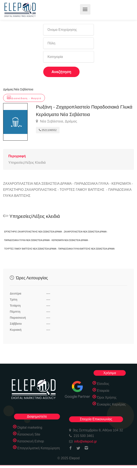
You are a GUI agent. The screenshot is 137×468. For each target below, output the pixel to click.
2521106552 (48, 130)
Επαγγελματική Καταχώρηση (38, 448)
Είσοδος (103, 384)
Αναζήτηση (61, 72)
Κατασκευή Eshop (30, 441)
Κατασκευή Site (28, 434)
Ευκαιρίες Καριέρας (111, 404)
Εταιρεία (103, 390)
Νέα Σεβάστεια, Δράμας (56, 121)
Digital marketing (29, 427)
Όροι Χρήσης (107, 397)
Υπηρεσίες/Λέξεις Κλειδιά (27, 162)
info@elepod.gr (85, 441)
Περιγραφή (17, 156)
